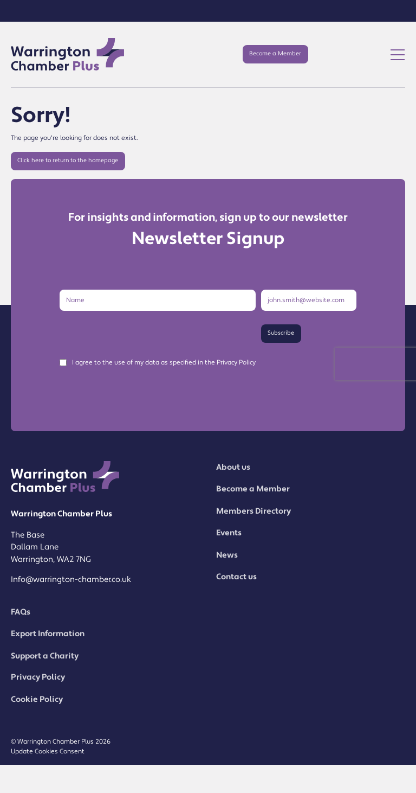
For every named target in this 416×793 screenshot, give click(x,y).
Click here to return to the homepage (67, 160)
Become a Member (275, 53)
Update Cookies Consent (47, 751)
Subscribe (281, 333)
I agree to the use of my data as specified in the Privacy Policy (164, 363)
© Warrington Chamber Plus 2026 (60, 742)
